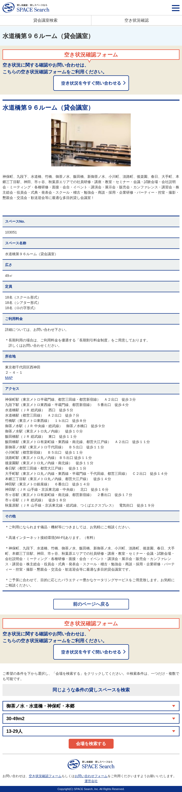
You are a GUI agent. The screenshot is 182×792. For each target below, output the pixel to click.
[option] (91, 139)
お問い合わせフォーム (91, 776)
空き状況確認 (136, 20)
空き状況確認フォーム (45, 776)
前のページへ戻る (91, 604)
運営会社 (91, 781)
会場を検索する (91, 743)
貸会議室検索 (45, 20)
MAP (9, 378)
